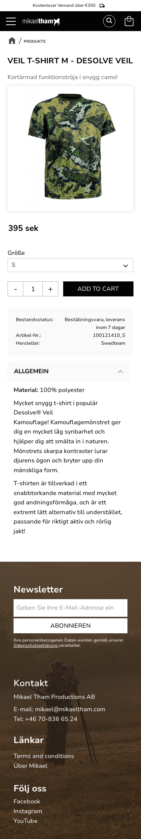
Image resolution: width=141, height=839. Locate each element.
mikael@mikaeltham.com (70, 709)
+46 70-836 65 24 (51, 719)
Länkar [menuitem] (29, 740)
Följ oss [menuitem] (30, 788)
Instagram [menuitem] (28, 811)
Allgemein (31, 371)
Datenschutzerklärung (36, 645)
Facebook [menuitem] (27, 802)
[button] (15, 30)
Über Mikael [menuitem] (30, 766)
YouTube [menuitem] (26, 821)
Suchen (109, 21)
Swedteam (113, 343)
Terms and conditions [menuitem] (44, 756)
